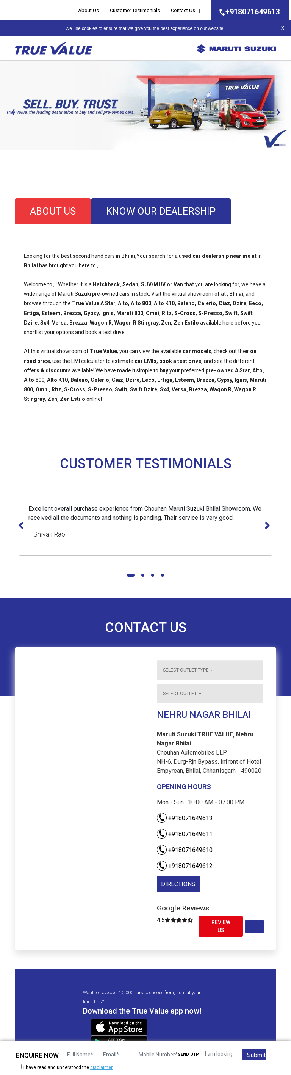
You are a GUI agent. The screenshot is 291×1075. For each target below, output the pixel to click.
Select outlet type (186, 670)
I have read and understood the (64, 1067)
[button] (2, 156)
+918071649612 (185, 865)
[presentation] (12, 111)
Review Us (220, 926)
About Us (88, 10)
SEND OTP (188, 1054)
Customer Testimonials (135, 10)
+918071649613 (247, 11)
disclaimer (101, 1067)
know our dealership (161, 211)
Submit (256, 1055)
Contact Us (183, 10)
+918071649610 (185, 850)
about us (53, 211)
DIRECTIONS (178, 884)
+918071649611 (185, 834)
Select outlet (180, 693)
